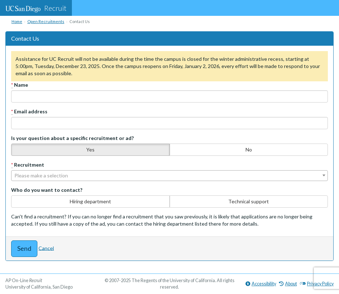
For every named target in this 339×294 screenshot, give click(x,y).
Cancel (46, 248)
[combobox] (169, 175)
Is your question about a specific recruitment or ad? (72, 138)
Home (17, 21)
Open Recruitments (45, 21)
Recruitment (27, 165)
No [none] (249, 149)
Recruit (36, 8)
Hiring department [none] (90, 201)
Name (19, 85)
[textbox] (169, 176)
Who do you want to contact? (46, 190)
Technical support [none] (248, 201)
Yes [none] (90, 149)
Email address (29, 111)
